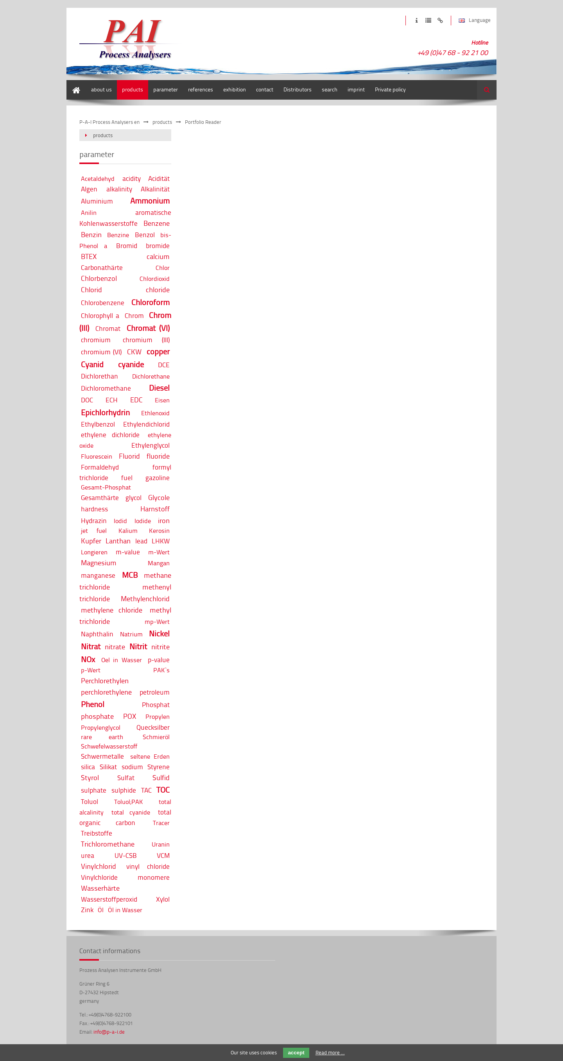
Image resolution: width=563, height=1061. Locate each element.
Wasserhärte (100, 888)
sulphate (93, 790)
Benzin (91, 234)
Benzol (145, 234)
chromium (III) (146, 339)
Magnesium (99, 562)
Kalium (128, 530)
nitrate (115, 646)
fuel (127, 477)
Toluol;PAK (128, 801)
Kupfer (91, 541)
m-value (128, 551)
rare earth (102, 736)
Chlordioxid (155, 278)
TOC (163, 789)
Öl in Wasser (125, 910)
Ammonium (150, 200)
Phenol (92, 704)
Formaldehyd (100, 467)
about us (101, 89)
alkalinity (119, 188)
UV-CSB (126, 855)
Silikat (108, 766)
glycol (134, 497)
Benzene (156, 223)
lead (141, 540)
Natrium (131, 634)
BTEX (89, 256)
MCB (130, 575)
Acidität (159, 178)
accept (296, 1053)
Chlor (163, 267)
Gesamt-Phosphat (106, 487)
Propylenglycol (100, 727)
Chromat (107, 328)
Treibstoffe (96, 833)
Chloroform (150, 302)
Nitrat (90, 646)
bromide (158, 245)
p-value (159, 659)
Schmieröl (156, 736)
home (73, 84)
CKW (134, 352)
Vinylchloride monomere (125, 877)
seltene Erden (150, 756)
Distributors (297, 89)
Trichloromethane (107, 844)
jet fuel (94, 530)
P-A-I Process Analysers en (109, 121)
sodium (132, 766)
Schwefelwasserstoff (109, 746)
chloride (158, 289)
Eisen (162, 400)
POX (129, 716)
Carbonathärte (102, 267)
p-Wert (90, 670)
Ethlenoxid (155, 413)
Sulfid (161, 777)
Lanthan (118, 541)
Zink (87, 909)
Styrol (90, 777)
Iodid (120, 520)
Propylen (157, 716)
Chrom (134, 315)
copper (158, 351)
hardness (94, 508)
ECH (112, 399)
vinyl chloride (148, 866)
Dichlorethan (99, 376)
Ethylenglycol (150, 445)
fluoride (158, 456)
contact (264, 89)
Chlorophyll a (100, 315)
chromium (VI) (101, 351)
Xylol (163, 899)
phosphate (97, 716)
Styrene (158, 766)
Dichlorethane (151, 376)
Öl (101, 910)
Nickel (159, 633)
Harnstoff (155, 509)
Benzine (118, 234)
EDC (136, 400)
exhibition (234, 89)
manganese (98, 575)
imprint (416, 20)
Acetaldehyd (98, 178)
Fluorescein (96, 456)
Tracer (161, 822)
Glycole (159, 497)
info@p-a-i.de (109, 1031)
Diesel (159, 387)
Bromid (126, 245)
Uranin (161, 844)
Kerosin (159, 530)
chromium (96, 339)
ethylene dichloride (110, 434)
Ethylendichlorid (146, 424)
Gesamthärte (100, 497)
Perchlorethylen (105, 680)
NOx (88, 659)
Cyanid (92, 364)
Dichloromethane (106, 388)
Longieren (94, 552)
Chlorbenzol (99, 278)
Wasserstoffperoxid (109, 899)
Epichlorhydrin (105, 412)
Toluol (89, 801)
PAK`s (161, 670)
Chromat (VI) (148, 328)
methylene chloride (111, 610)
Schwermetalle (102, 756)
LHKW (161, 540)
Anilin (89, 212)
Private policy (390, 89)
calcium (158, 256)
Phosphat (156, 704)
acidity (131, 178)
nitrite (160, 646)
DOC (87, 399)
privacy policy (428, 20)
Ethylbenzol (98, 424)
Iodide (142, 520)
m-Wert (159, 552)
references (200, 89)
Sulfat (125, 777)
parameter (165, 89)
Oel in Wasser (121, 660)
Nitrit (138, 646)
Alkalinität (155, 188)
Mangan (159, 563)
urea (87, 855)
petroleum (155, 692)
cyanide (131, 364)
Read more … (330, 1052)
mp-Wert (157, 621)
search (329, 89)
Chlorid (91, 289)
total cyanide (130, 812)
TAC (146, 790)
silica (88, 766)
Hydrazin (94, 520)
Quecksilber (153, 727)
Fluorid (129, 456)
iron (164, 520)
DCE (164, 364)
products (132, 89)
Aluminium (97, 200)
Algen (89, 188)
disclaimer (440, 20)
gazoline (157, 477)
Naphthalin (97, 633)
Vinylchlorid (98, 866)
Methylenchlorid (145, 598)
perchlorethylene (106, 692)
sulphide (123, 790)
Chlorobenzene (102, 302)
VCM (163, 855)
